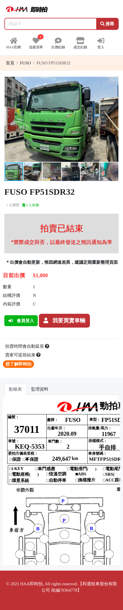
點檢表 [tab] (15, 389)
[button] (113, 82)
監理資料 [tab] (39, 389)
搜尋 (107, 24)
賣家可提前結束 (23, 355)
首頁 (10, 63)
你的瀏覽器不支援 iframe (61, 482)
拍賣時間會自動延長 (27, 346)
